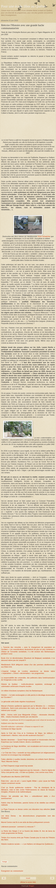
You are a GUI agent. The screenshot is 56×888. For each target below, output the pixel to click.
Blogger (31, 886)
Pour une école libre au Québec (24, 6)
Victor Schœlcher (44, 236)
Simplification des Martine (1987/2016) (15, 777)
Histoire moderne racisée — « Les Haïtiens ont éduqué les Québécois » (27, 844)
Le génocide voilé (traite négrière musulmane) (18, 702)
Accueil (28, 878)
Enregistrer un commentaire (12, 871)
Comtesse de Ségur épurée (11, 729)
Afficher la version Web (28, 882)
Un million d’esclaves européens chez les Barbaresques (21, 691)
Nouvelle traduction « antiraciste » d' (22, 726)
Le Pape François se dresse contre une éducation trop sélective (26, 809)
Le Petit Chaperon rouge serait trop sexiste (17, 766)
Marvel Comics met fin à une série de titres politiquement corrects (25, 822)
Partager (4, 861)
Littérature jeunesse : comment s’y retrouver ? (18, 827)
